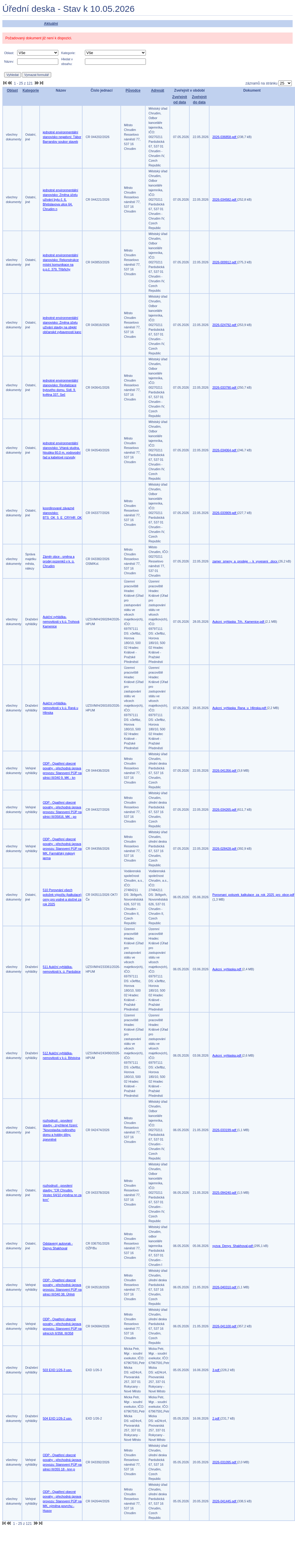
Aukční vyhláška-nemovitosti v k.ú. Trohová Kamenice (61, 621)
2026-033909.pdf (224, 513)
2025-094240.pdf (224, 1192)
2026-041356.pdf (224, 770)
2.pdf (216, 1418)
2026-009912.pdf (224, 262)
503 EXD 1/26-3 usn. (57, 1370)
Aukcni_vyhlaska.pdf (227, 969)
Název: (9, 61)
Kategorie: (68, 53)
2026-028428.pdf (224, 848)
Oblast (12, 90)
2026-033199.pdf (224, 1130)
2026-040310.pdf (224, 1287)
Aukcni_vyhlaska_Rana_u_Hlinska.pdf (239, 708)
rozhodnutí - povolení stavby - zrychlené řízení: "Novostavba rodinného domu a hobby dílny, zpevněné (60, 1130)
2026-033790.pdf (224, 387)
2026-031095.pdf (224, 1462)
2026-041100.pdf (224, 1326)
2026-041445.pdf (224, 1501)
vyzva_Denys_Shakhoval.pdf (233, 1246)
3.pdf (216, 1370)
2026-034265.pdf (224, 809)
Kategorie (30, 90)
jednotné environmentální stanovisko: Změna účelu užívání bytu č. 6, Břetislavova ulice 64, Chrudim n (60, 199)
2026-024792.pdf (224, 325)
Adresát (157, 90)
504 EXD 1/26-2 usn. (57, 1418)
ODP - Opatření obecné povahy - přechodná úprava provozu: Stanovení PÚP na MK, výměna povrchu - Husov (62, 1501)
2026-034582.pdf (224, 199)
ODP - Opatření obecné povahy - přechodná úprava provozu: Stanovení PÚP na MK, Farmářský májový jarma (62, 848)
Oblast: (9, 53)
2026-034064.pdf (224, 450)
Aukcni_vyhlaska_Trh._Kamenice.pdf (238, 621)
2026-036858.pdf (224, 137)
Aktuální (51, 24)
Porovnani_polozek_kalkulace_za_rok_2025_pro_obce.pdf (253, 894)
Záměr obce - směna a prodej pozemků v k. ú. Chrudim (59, 561)
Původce (133, 90)
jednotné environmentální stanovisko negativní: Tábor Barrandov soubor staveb (62, 136)
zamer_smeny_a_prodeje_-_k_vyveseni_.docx (245, 561)
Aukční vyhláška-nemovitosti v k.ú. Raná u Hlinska (60, 707)
